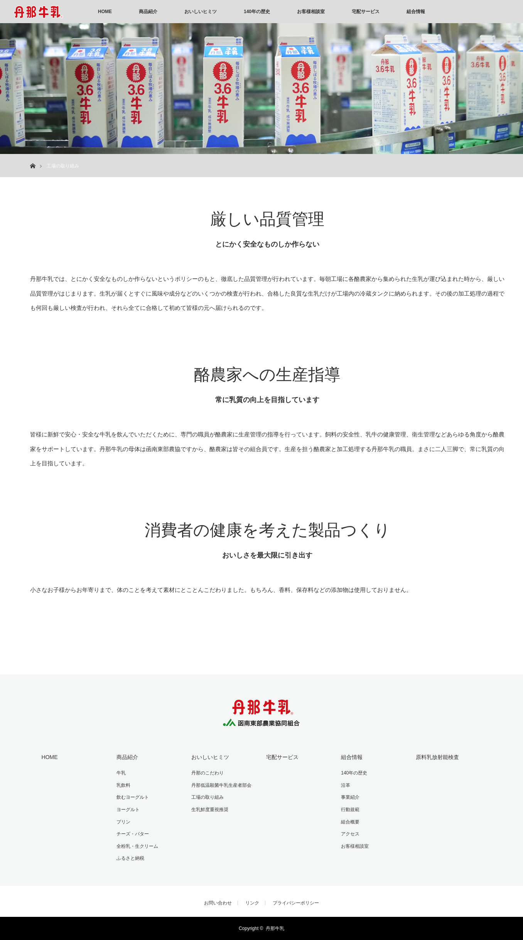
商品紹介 (148, 11)
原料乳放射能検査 (437, 757)
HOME (105, 11)
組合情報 (416, 11)
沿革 (345, 785)
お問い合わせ (218, 903)
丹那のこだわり (207, 773)
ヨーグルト (128, 809)
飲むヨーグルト (132, 797)
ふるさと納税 (130, 858)
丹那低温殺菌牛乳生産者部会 (221, 785)
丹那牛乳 (275, 928)
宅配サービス (366, 11)
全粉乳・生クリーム (137, 846)
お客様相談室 (311, 11)
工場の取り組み (207, 797)
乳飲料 (123, 785)
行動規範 (350, 809)
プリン (123, 822)
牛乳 (121, 773)
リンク (252, 903)
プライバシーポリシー (296, 903)
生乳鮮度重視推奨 (209, 809)
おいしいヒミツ (200, 11)
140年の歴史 (257, 11)
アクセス (350, 834)
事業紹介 (350, 797)
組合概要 (350, 822)
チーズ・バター (132, 834)
